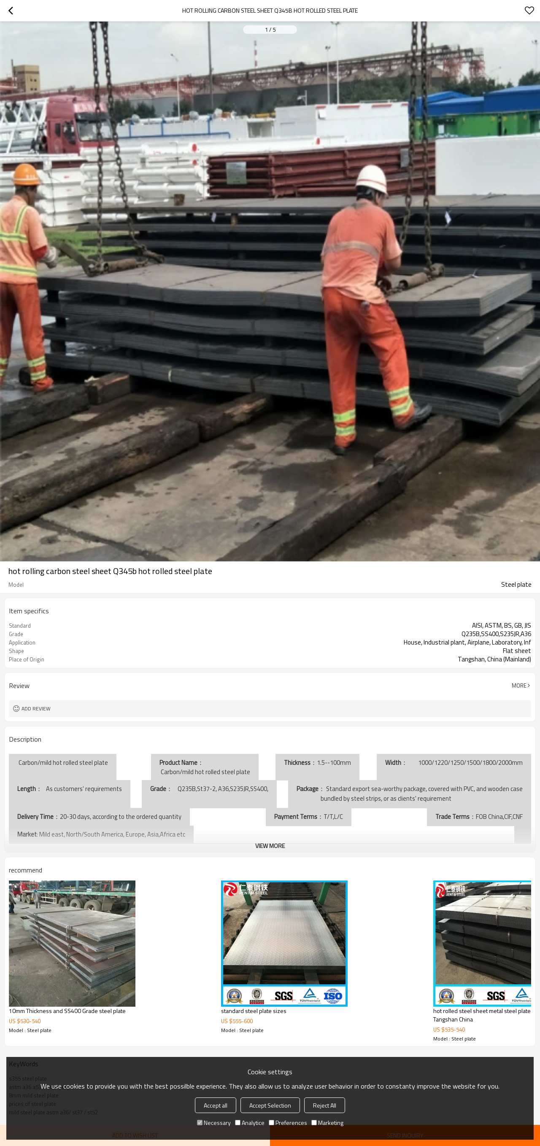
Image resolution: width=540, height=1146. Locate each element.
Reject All (324, 1105)
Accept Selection (270, 1105)
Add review (36, 708)
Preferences (288, 1122)
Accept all (215, 1105)
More (519, 685)
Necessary (214, 1122)
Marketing (327, 1122)
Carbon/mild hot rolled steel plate (204, 772)
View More (270, 845)
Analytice (250, 1122)
